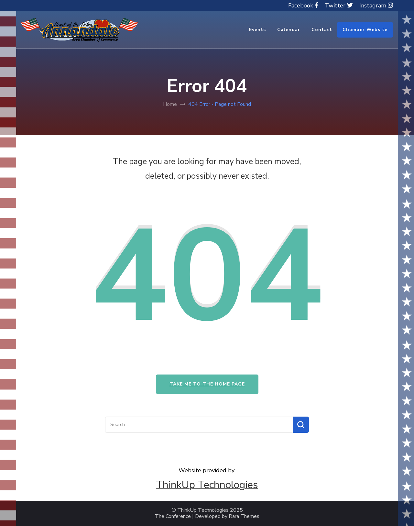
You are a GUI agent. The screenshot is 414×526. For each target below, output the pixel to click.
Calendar (288, 30)
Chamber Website (365, 30)
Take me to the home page (207, 384)
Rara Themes (244, 516)
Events (257, 30)
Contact (321, 30)
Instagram (376, 5)
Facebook (303, 5)
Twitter (339, 5)
